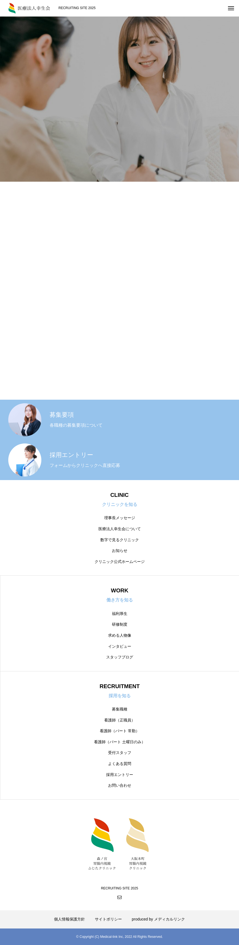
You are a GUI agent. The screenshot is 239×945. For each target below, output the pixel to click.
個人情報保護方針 (69, 919)
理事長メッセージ (119, 518)
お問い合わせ (119, 785)
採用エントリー (119, 774)
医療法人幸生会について (119, 529)
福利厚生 (119, 613)
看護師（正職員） (119, 720)
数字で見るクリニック (119, 540)
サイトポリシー (108, 919)
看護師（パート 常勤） (119, 731)
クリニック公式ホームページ (120, 561)
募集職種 (119, 709)
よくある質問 (119, 763)
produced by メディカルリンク (158, 919)
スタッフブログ (119, 657)
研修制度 (119, 624)
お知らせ (119, 550)
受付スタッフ (119, 752)
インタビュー (119, 646)
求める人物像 (119, 635)
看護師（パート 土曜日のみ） (119, 742)
